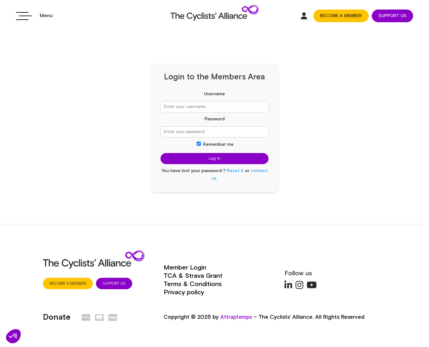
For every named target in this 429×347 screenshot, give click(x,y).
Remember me (215, 144)
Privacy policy (184, 292)
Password (215, 119)
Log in (215, 159)
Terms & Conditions (193, 284)
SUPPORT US (392, 16)
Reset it (235, 171)
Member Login (185, 267)
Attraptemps (236, 317)
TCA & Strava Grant (193, 276)
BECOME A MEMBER (341, 16)
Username (214, 94)
